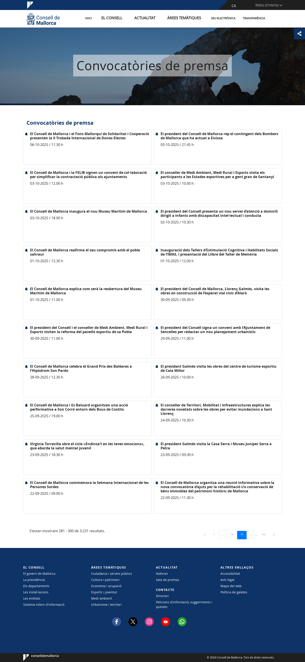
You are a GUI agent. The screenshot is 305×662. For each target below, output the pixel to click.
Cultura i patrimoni (105, 580)
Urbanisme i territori (106, 604)
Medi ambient (101, 598)
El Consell (127, 18)
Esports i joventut (104, 592)
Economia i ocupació (106, 586)
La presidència (34, 580)
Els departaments (36, 586)
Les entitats (31, 598)
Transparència (254, 18)
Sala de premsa (167, 580)
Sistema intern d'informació (43, 604)
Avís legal (227, 580)
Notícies (162, 573)
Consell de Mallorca (36, 657)
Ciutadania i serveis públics (111, 573)
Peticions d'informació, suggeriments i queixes (184, 604)
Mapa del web (231, 586)
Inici (108, 18)
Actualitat (155, 18)
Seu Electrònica (223, 18)
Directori (162, 596)
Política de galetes (234, 592)
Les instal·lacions (35, 592)
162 (265, 534)
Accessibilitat (230, 573)
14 (233, 534)
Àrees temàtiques (187, 18)
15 (243, 534)
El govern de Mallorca (39, 573)
